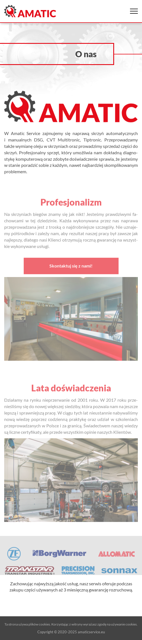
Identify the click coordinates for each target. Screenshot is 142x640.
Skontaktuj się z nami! (71, 267)
